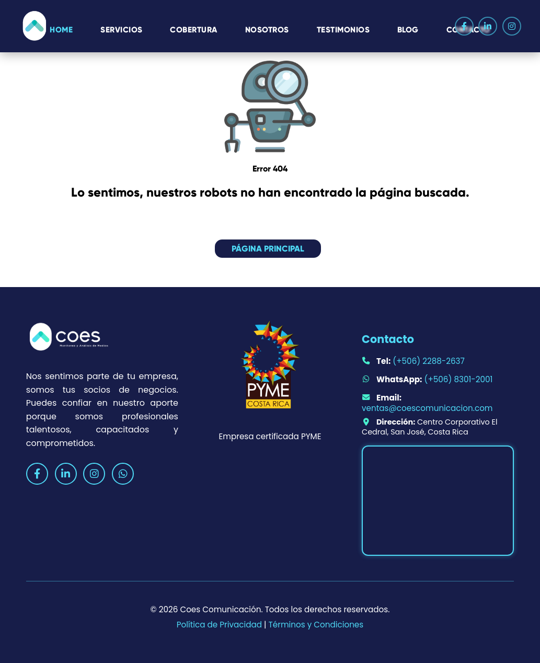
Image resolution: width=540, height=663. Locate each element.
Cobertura (193, 29)
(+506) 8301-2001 (458, 379)
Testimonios (343, 29)
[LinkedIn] (487, 26)
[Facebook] (464, 26)
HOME (61, 29)
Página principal (268, 249)
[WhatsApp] (123, 474)
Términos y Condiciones (316, 624)
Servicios (121, 29)
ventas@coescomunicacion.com (427, 408)
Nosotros (267, 29)
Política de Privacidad (219, 624)
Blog (408, 29)
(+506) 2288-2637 (429, 361)
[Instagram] (511, 26)
